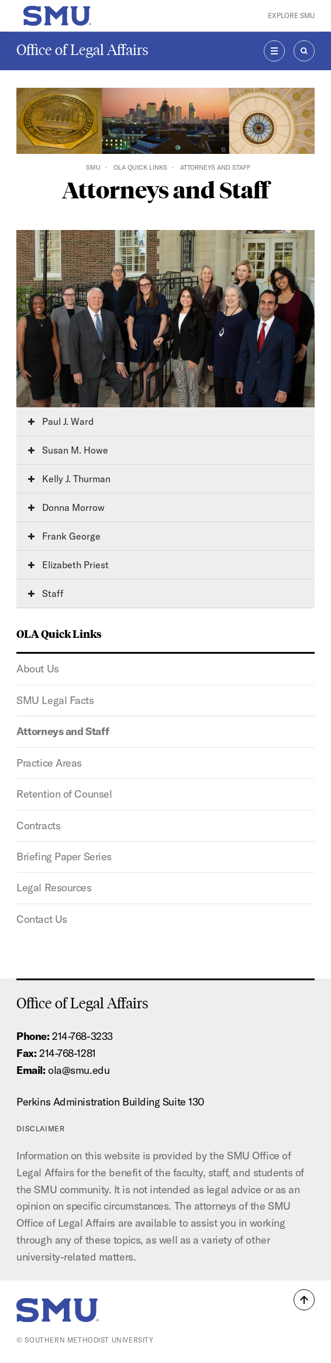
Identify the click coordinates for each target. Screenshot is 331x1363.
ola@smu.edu (78, 1070)
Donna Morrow (66, 507)
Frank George (64, 536)
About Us (37, 668)
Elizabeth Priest (68, 565)
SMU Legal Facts (55, 700)
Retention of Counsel (64, 794)
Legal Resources (53, 887)
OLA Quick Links (140, 167)
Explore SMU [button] (291, 15)
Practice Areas (49, 763)
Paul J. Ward (61, 421)
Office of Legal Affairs (82, 50)
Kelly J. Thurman (69, 479)
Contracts (38, 825)
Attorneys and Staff (62, 731)
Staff (46, 593)
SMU (93, 167)
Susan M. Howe (68, 450)
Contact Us (41, 919)
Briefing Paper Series (64, 856)
